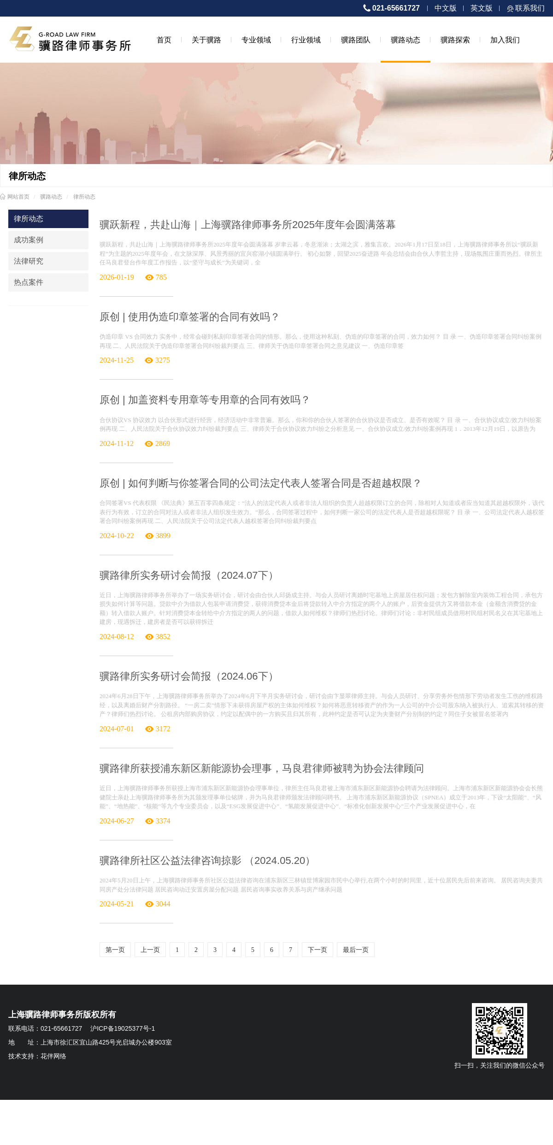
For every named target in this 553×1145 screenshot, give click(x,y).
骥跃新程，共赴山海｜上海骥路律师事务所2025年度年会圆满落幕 (248, 224)
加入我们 (505, 40)
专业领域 (256, 40)
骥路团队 (356, 40)
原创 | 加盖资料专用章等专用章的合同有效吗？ (205, 399)
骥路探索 (455, 40)
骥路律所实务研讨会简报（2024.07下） (189, 575)
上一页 (150, 949)
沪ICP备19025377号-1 (122, 1028)
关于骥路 (206, 40)
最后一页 (356, 949)
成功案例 (28, 240)
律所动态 (84, 197)
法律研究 (28, 261)
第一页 (115, 949)
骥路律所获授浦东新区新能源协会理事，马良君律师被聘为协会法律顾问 (262, 768)
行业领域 (306, 40)
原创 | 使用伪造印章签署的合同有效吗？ (190, 317)
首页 (164, 40)
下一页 (317, 949)
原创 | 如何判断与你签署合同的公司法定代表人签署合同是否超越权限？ (261, 483)
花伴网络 (53, 1056)
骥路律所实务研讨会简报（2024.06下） (189, 676)
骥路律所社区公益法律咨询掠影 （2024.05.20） (207, 860)
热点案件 (28, 282)
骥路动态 (405, 40)
